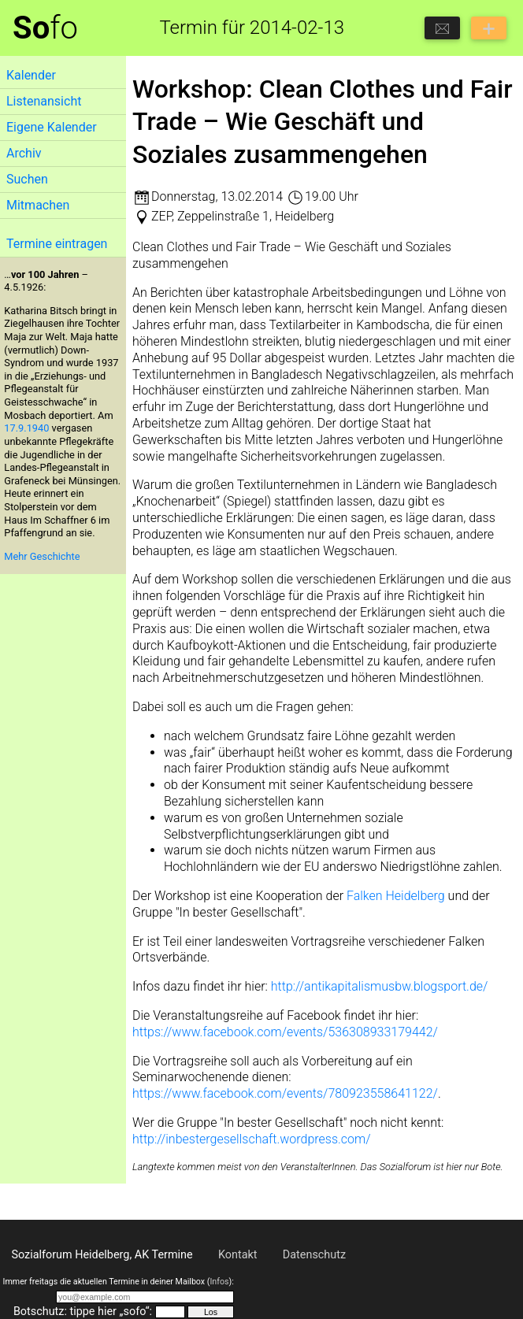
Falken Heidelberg (396, 895)
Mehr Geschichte (42, 556)
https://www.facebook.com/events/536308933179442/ (285, 1031)
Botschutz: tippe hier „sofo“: (82, 1311)
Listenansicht (43, 101)
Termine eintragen (56, 243)
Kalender (31, 75)
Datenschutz (314, 1255)
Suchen (27, 179)
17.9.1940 (26, 428)
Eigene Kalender (51, 127)
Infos (219, 1281)
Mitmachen (37, 205)
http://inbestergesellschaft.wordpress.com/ (251, 1139)
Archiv (24, 153)
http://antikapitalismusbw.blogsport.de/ (379, 986)
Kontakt (238, 1255)
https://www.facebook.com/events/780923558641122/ (285, 1093)
